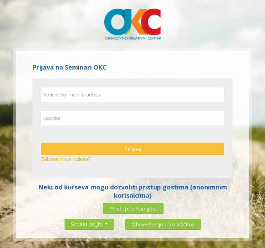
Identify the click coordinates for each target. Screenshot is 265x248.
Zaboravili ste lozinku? (65, 159)
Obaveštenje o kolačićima (163, 224)
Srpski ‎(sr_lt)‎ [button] (89, 222)
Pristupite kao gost (133, 208)
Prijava (132, 148)
